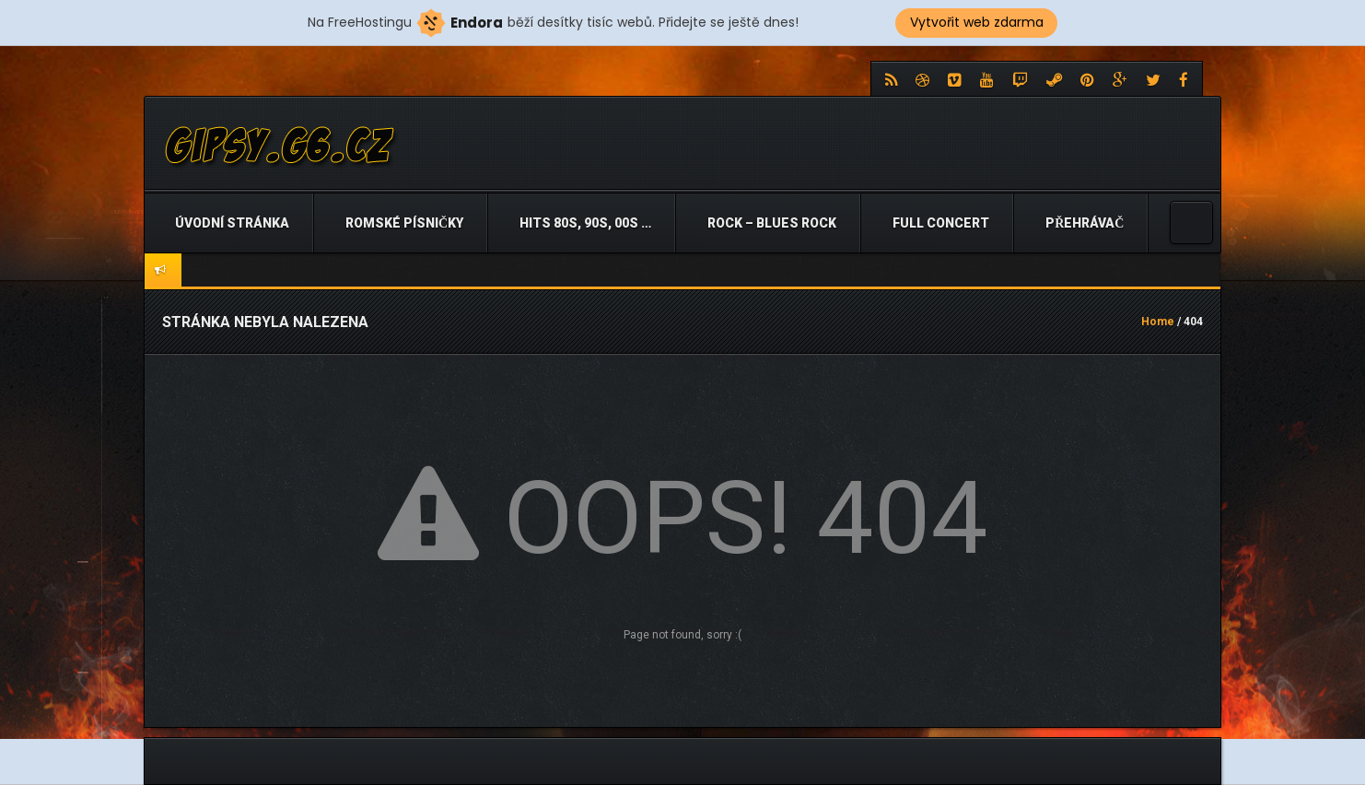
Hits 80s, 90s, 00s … (584, 223)
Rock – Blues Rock (770, 223)
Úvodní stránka (230, 223)
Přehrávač (1083, 223)
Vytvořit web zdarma (977, 22)
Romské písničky (403, 223)
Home (1157, 321)
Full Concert (939, 223)
